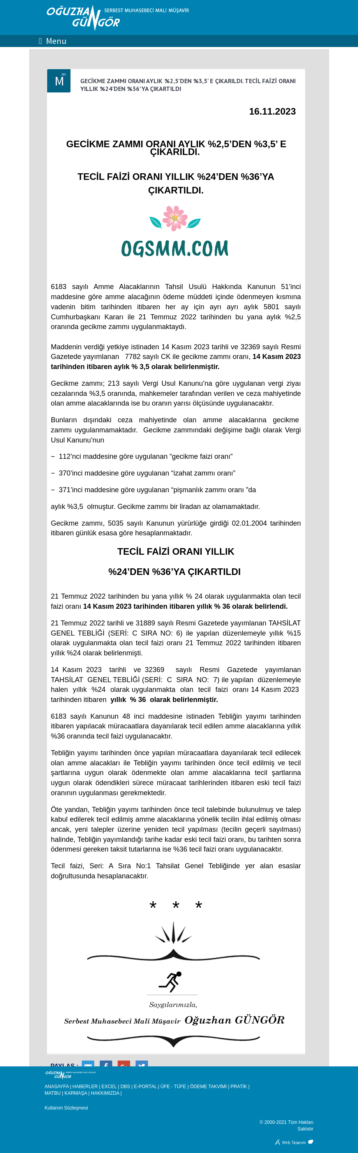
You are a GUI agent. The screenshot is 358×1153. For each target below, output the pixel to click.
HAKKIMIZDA (105, 1093)
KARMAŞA (75, 1093)
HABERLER (85, 1086)
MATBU (53, 1093)
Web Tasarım (294, 1142)
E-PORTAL (145, 1086)
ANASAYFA (57, 1086)
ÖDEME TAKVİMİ (208, 1086)
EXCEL (109, 1086)
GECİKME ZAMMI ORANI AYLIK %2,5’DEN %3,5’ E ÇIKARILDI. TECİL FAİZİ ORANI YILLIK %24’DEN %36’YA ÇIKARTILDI (188, 84)
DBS (125, 1086)
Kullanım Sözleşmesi (66, 1108)
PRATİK (239, 1086)
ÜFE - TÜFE (173, 1086)
